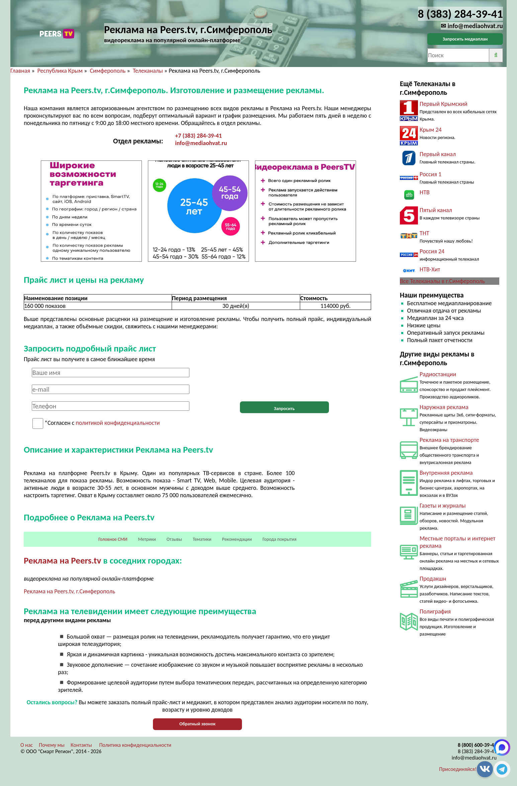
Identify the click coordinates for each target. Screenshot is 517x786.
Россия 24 (432, 251)
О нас (26, 745)
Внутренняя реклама (446, 472)
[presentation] (284, 381)
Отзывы (174, 539)
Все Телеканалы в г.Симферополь (442, 281)
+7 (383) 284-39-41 (198, 135)
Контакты (81, 745)
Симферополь (107, 70)
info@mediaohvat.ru (201, 143)
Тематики (202, 539)
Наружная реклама (444, 407)
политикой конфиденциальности (118, 423)
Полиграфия (435, 611)
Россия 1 (430, 174)
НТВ (425, 192)
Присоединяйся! (458, 769)
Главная (20, 70)
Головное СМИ (112, 539)
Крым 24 (431, 129)
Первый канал (438, 154)
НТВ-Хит (430, 269)
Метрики (147, 539)
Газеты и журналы (443, 505)
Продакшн (433, 578)
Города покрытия (279, 539)
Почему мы (52, 745)
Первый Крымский (443, 104)
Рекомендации (237, 539)
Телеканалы (148, 70)
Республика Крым (60, 70)
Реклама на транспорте (449, 440)
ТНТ (424, 233)
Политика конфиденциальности (135, 745)
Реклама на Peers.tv (62, 560)
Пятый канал (436, 210)
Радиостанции (438, 374)
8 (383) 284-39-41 (477, 751)
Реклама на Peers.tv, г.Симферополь (69, 591)
